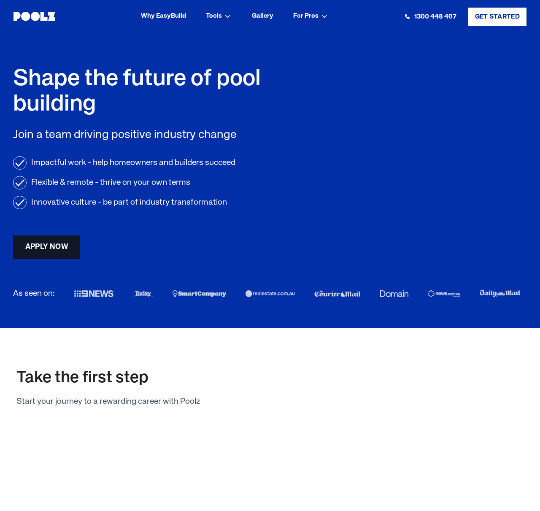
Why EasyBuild (163, 16)
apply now (46, 247)
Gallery (262, 16)
